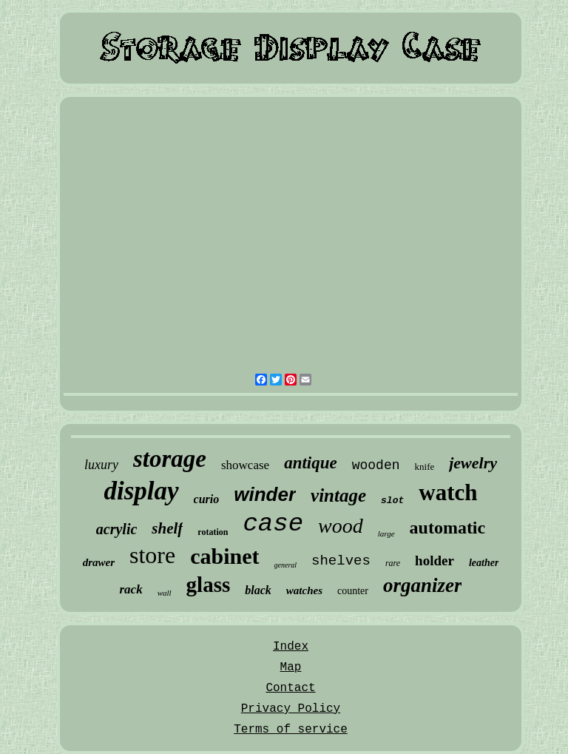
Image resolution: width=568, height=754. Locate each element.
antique (310, 463)
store (152, 555)
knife (425, 466)
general (285, 565)
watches (304, 590)
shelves (341, 561)
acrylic (117, 529)
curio (207, 499)
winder (265, 494)
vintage (338, 495)
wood (340, 525)
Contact (290, 688)
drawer (99, 562)
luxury (101, 464)
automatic (448, 527)
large (386, 533)
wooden (376, 465)
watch (448, 492)
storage (169, 458)
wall (165, 592)
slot (392, 500)
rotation (212, 532)
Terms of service (291, 729)
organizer (422, 585)
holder (434, 560)
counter (352, 590)
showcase (245, 465)
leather (483, 562)
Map (291, 667)
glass (208, 584)
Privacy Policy (290, 709)
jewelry (473, 463)
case (273, 524)
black (258, 590)
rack (130, 589)
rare (392, 563)
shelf (167, 528)
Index (290, 646)
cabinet (224, 556)
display (141, 491)
